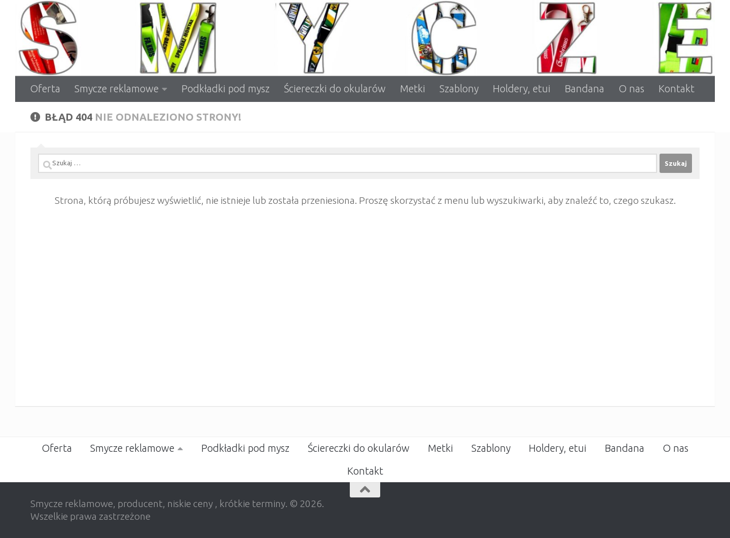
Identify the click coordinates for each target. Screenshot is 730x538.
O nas (631, 88)
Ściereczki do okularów (335, 88)
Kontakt (677, 88)
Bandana (584, 88)
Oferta (45, 88)
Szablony (459, 88)
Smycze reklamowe (117, 88)
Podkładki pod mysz (225, 88)
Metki (412, 88)
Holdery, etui (522, 88)
